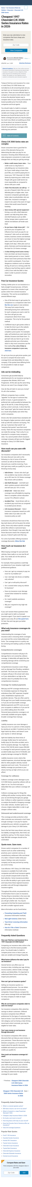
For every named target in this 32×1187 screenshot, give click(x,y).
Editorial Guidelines (8, 68)
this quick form (23, 619)
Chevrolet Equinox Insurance (11, 1151)
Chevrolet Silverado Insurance (12, 1153)
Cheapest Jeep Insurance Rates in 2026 (15, 1115)
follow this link (20, 541)
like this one (9, 305)
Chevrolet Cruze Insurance (11, 1145)
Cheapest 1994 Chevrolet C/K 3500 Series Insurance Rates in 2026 (13, 1093)
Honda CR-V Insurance (10, 1140)
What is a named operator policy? (13, 1106)
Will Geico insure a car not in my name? (15, 1108)
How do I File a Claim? (12, 927)
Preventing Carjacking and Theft (15, 913)
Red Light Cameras (11, 919)
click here (8, 351)
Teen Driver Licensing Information (16, 922)
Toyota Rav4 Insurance (10, 1148)
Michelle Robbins (18, 58)
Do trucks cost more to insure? (12, 1118)
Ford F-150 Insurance (9, 1135)
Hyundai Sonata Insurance (11, 1138)
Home (3, 8)
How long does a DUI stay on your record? (15, 1121)
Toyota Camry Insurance (10, 1143)
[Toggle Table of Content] (14, 135)
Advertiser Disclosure (25, 63)
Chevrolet (10, 10)
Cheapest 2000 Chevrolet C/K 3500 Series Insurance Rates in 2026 (20, 1083)
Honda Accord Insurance (10, 1156)
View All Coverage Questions (11, 1127)
